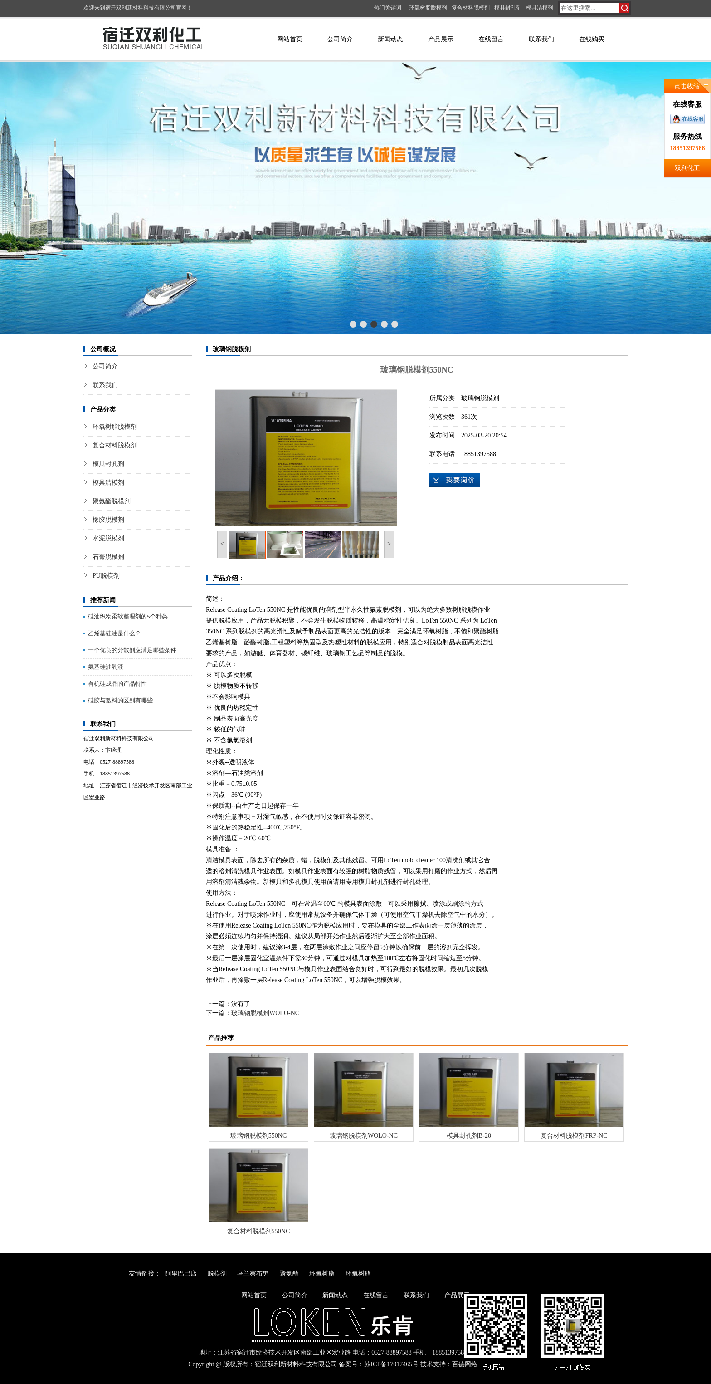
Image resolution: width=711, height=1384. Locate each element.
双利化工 (687, 168)
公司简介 (340, 39)
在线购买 (591, 39)
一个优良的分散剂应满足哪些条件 (132, 650)
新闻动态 (390, 39)
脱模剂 (217, 1273)
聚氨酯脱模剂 (112, 501)
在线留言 (491, 39)
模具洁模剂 (539, 8)
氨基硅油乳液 (105, 666)
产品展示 (440, 39)
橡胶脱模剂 (108, 519)
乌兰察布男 (253, 1273)
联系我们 (541, 39)
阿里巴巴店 (181, 1273)
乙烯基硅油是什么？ (114, 633)
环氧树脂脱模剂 (428, 8)
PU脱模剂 (106, 575)
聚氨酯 (289, 1273)
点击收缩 (687, 86)
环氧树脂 (322, 1273)
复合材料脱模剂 (471, 8)
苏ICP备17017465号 (391, 1364)
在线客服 (693, 119)
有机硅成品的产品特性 (117, 683)
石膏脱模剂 (108, 557)
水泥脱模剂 (108, 538)
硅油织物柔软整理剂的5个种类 (128, 616)
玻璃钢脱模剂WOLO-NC (265, 1013)
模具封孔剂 (507, 8)
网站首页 (289, 39)
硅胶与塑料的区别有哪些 (120, 700)
